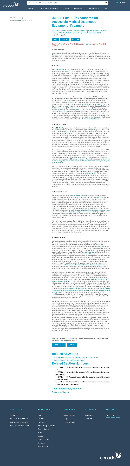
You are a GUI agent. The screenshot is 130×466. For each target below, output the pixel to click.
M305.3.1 (102, 246)
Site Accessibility (70, 415)
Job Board (41, 443)
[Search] (106, 3)
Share (55, 39)
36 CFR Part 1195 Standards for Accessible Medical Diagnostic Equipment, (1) (82, 368)
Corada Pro (31, 8)
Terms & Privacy (69, 422)
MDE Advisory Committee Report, (79, 159)
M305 (54, 53)
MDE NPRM (59, 69)
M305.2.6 (61, 110)
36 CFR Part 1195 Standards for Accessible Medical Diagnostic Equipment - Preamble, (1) (83, 373)
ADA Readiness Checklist (19, 422)
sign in (18, 20)
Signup (124, 3)
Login (117, 3)
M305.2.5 (96, 108)
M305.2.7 (79, 110)
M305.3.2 (91, 252)
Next (72, 345)
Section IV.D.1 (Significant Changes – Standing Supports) (83, 265)
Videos (40, 436)
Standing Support (81, 358)
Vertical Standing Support (76, 360)
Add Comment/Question (60, 392)
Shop (105, 8)
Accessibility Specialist (46, 426)
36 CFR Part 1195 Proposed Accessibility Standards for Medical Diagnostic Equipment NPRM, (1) (83, 378)
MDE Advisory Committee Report (75, 288)
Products (66, 8)
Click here (87, 44)
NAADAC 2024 (43, 446)
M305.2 (67, 71)
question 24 (97, 197)
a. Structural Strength (59, 124)
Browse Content (43, 429)
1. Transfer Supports (58, 66)
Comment (65, 39)
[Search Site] (71, 3)
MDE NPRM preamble (79, 195)
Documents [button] (78, 8)
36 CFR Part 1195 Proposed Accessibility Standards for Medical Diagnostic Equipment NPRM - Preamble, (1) (83, 383)
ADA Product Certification (49, 8)
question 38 (87, 254)
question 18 (65, 131)
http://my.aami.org (90, 173)
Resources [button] (93, 8)
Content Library (43, 439)
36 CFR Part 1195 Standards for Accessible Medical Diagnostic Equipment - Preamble (79, 31)
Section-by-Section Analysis (90, 119)
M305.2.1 (85, 104)
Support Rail (93, 358)
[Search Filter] (32, 3)
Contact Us (89, 415)
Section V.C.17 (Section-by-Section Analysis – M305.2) (80, 212)
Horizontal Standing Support (64, 358)
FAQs (66, 419)
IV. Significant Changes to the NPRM (89, 33)
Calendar (41, 422)
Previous (58, 345)
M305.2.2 (99, 104)
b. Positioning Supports (59, 192)
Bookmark (75, 39)
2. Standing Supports (59, 237)
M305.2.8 (62, 111)
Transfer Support (60, 360)
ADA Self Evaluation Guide (19, 426)
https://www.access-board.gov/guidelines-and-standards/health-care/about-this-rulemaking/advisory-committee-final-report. (81, 160)
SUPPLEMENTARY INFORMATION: (65, 33)
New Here (89, 419)
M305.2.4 (70, 108)
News (40, 433)
